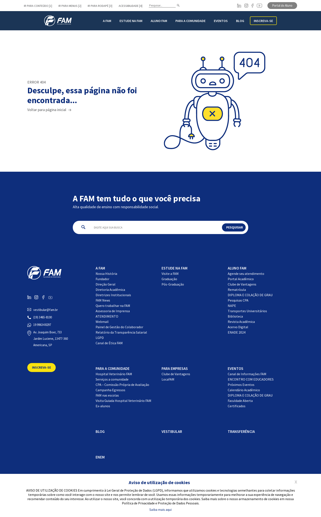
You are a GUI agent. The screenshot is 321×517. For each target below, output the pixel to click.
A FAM (107, 21)
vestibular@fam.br (45, 310)
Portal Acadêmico (241, 279)
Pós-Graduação (173, 284)
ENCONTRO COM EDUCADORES (251, 379)
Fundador (102, 279)
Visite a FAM (170, 273)
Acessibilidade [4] (130, 6)
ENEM (100, 457)
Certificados (236, 406)
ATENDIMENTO (107, 316)
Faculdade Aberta (240, 400)
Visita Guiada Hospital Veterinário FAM (123, 400)
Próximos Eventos (241, 384)
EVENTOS (235, 368)
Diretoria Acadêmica (110, 289)
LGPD (100, 337)
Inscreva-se (263, 21)
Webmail (102, 321)
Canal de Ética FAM (109, 343)
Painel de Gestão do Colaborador (119, 327)
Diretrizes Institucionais (113, 295)
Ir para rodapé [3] (100, 6)
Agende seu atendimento (246, 273)
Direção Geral (105, 284)
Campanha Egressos (110, 390)
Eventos (221, 21)
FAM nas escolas (107, 395)
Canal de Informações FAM (247, 374)
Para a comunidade (113, 368)
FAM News (103, 300)
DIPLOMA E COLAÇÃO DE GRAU (250, 295)
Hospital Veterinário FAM (114, 374)
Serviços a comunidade (112, 379)
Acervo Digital (238, 327)
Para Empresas (175, 368)
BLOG (240, 21)
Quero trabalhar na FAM (113, 305)
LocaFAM (168, 379)
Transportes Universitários (247, 311)
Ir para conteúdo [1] (38, 6)
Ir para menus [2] (69, 6)
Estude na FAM (131, 21)
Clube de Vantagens (242, 284)
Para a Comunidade (190, 21)
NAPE (232, 305)
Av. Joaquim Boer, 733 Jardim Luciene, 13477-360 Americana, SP (50, 338)
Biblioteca (235, 316)
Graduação (169, 279)
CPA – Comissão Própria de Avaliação (122, 384)
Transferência (241, 431)
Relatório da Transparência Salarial (121, 332)
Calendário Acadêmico (244, 390)
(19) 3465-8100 (42, 317)
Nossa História (106, 273)
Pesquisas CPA (238, 300)
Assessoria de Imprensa (113, 311)
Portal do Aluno (282, 5)
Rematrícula (237, 289)
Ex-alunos (103, 406)
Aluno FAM (159, 21)
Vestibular (172, 431)
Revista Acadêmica (241, 321)
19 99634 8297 (42, 325)
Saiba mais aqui (160, 509)
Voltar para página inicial (46, 109)
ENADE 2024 (236, 332)
